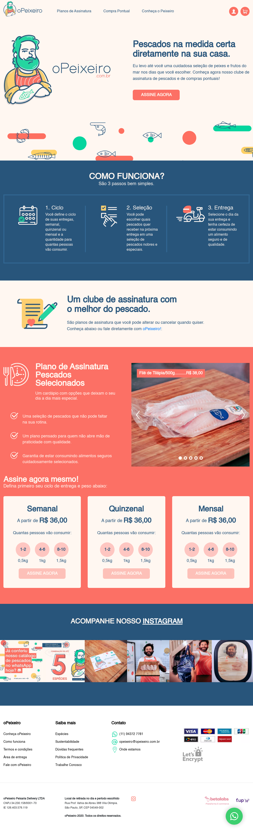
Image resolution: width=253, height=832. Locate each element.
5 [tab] (201, 458)
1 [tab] (180, 458)
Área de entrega (15, 757)
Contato (118, 723)
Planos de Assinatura (74, 11)
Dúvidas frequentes (69, 749)
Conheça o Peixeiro (158, 11)
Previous (138, 415)
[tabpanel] (190, 415)
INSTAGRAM (163, 621)
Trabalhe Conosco (68, 765)
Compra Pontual (116, 11)
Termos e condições (17, 749)
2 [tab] (185, 458)
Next (243, 415)
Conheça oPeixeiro (17, 734)
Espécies (61, 734)
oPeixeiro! (152, 329)
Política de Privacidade (71, 757)
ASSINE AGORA (156, 95)
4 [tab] (196, 458)
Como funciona (14, 741)
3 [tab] (190, 458)
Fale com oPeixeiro (17, 765)
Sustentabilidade (67, 741)
